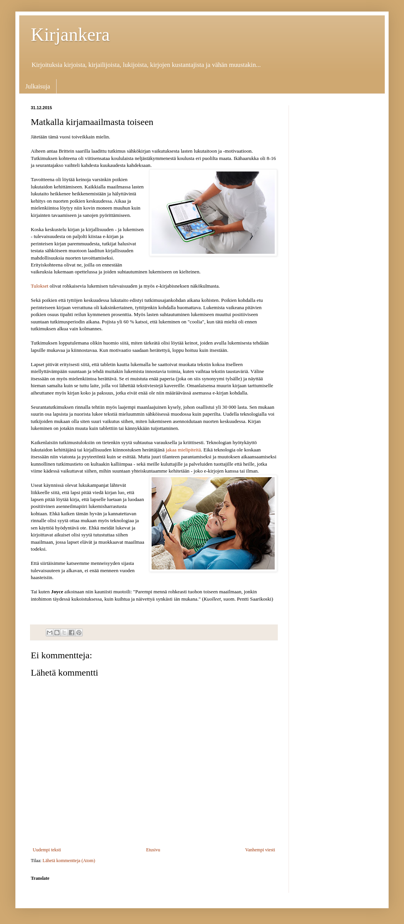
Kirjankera (70, 34)
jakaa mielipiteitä (183, 450)
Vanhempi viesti (260, 849)
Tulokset (39, 286)
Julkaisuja (37, 86)
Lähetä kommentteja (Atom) (69, 860)
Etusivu (153, 849)
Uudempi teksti (47, 849)
